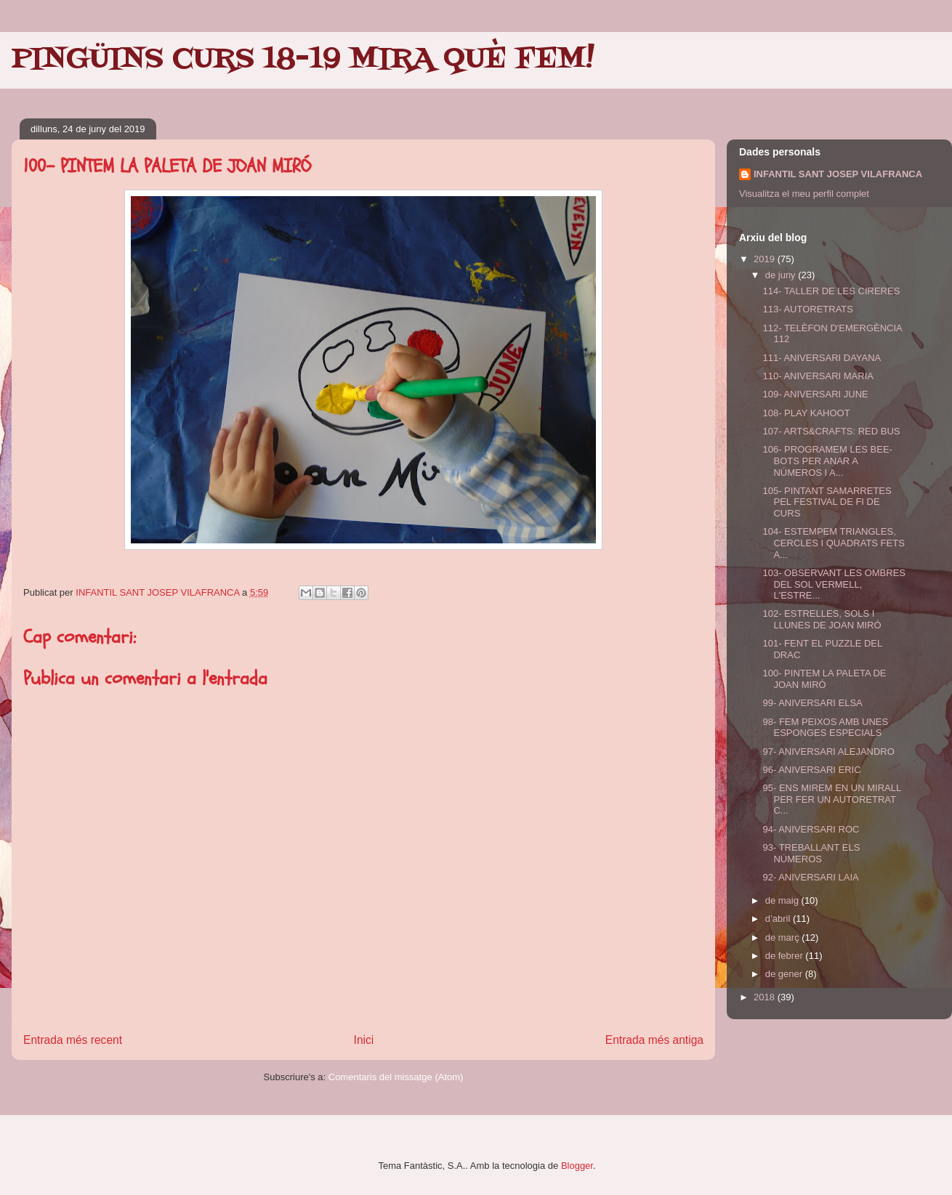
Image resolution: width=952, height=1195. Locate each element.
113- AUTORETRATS (807, 309)
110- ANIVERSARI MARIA (817, 375)
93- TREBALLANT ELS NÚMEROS (811, 853)
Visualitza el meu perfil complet (804, 193)
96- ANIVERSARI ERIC (811, 769)
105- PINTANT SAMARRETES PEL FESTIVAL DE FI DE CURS (826, 502)
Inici (364, 1040)
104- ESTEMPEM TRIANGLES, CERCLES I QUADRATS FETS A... (833, 542)
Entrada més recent (72, 1040)
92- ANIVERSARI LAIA (810, 877)
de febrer (785, 955)
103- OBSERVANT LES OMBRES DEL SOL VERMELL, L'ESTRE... (833, 584)
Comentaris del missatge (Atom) (396, 1077)
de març (783, 937)
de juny (782, 275)
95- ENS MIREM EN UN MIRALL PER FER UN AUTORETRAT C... (831, 799)
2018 (766, 997)
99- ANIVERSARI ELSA (812, 702)
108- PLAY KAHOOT (806, 413)
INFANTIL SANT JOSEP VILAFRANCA (838, 174)
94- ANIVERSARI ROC (810, 829)
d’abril (779, 918)
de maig (783, 900)
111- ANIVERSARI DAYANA (821, 357)
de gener (785, 973)
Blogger (577, 1165)
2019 (766, 259)
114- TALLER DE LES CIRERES (831, 290)
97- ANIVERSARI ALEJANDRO (828, 751)
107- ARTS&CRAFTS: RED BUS (831, 431)
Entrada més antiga (654, 1040)
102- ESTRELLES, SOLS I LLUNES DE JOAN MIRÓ (821, 619)
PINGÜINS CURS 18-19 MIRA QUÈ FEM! (303, 60)
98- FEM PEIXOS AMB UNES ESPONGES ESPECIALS (825, 727)
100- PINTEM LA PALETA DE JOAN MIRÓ (824, 679)
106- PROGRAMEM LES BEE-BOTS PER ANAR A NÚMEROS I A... (827, 460)
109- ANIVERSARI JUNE (815, 394)
